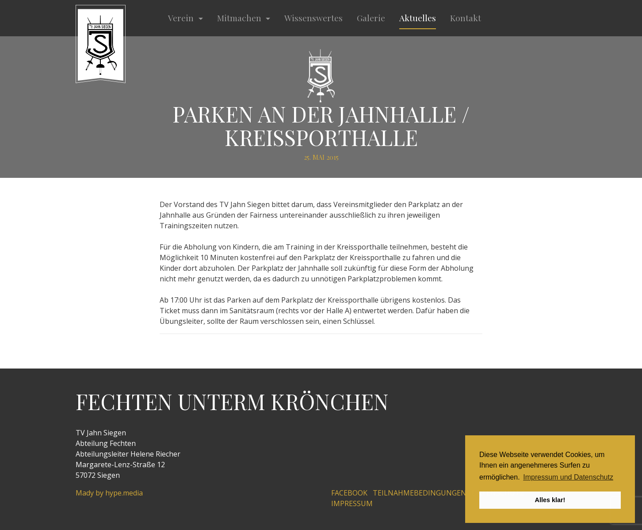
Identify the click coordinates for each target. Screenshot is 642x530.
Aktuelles (417, 17)
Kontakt (465, 17)
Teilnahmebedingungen (419, 493)
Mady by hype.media (109, 493)
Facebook (349, 493)
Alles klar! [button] (550, 499)
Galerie (371, 17)
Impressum (352, 503)
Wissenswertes (313, 17)
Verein (182, 17)
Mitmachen (240, 17)
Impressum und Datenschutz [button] (568, 477)
